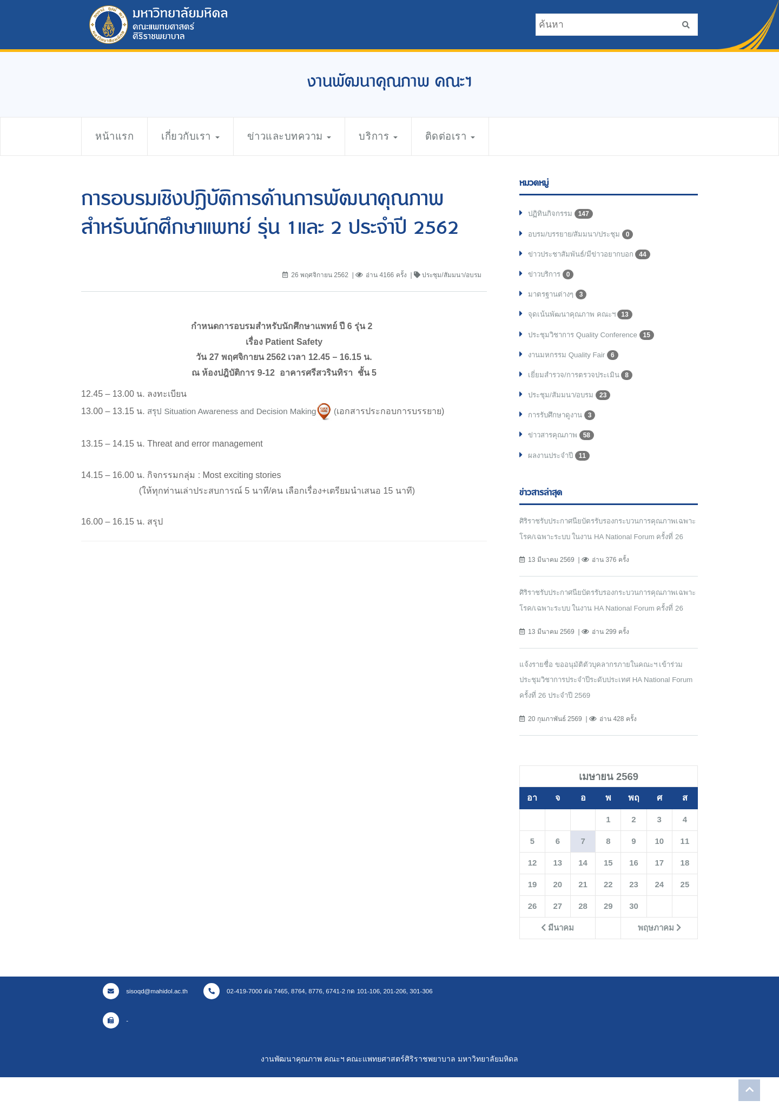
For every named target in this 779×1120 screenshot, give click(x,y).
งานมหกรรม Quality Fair (575, 361)
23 (633, 927)
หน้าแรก (117, 136)
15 (608, 905)
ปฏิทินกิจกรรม (561, 214)
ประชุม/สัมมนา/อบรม (572, 404)
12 (532, 905)
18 (685, 905)
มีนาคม (557, 970)
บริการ (406, 136)
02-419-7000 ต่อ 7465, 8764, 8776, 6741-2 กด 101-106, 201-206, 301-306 (327, 1033)
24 (659, 927)
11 (685, 883)
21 (582, 927)
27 (558, 948)
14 (582, 905)
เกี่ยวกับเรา (200, 136)
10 (659, 883)
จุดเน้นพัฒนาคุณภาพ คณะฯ (583, 319)
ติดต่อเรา (484, 136)
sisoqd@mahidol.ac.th (147, 1033)
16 (633, 905)
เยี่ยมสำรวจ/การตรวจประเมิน (583, 383)
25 (685, 927)
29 (608, 948)
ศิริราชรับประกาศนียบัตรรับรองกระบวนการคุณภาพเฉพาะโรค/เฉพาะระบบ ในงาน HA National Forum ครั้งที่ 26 (605, 548)
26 (532, 948)
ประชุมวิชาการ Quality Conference (595, 340)
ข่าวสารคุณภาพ (563, 445)
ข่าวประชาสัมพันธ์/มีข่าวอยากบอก (593, 256)
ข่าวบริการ (553, 278)
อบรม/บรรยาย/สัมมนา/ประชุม (584, 235)
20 (558, 927)
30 (633, 948)
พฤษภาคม (659, 970)
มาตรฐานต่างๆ (559, 299)
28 (582, 948)
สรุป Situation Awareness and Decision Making (236, 410)
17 (659, 905)
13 (558, 905)
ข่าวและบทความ (308, 136)
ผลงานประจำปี (561, 466)
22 (608, 927)
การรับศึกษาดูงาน (564, 424)
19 (532, 927)
